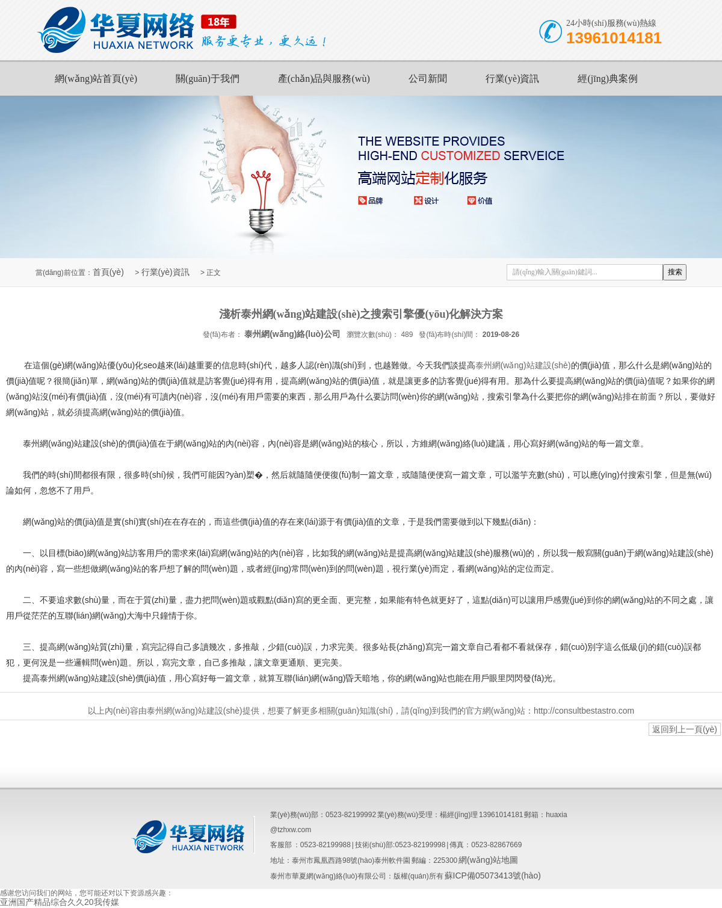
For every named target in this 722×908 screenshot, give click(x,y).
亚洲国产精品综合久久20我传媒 (59, 902)
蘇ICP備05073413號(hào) (493, 875)
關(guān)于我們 (207, 78)
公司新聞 (428, 78)
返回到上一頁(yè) (684, 729)
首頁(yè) (108, 272)
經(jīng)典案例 (608, 78)
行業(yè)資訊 (513, 78)
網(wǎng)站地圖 (488, 860)
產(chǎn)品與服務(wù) (324, 78)
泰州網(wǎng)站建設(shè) (523, 365)
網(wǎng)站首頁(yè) (96, 78)
